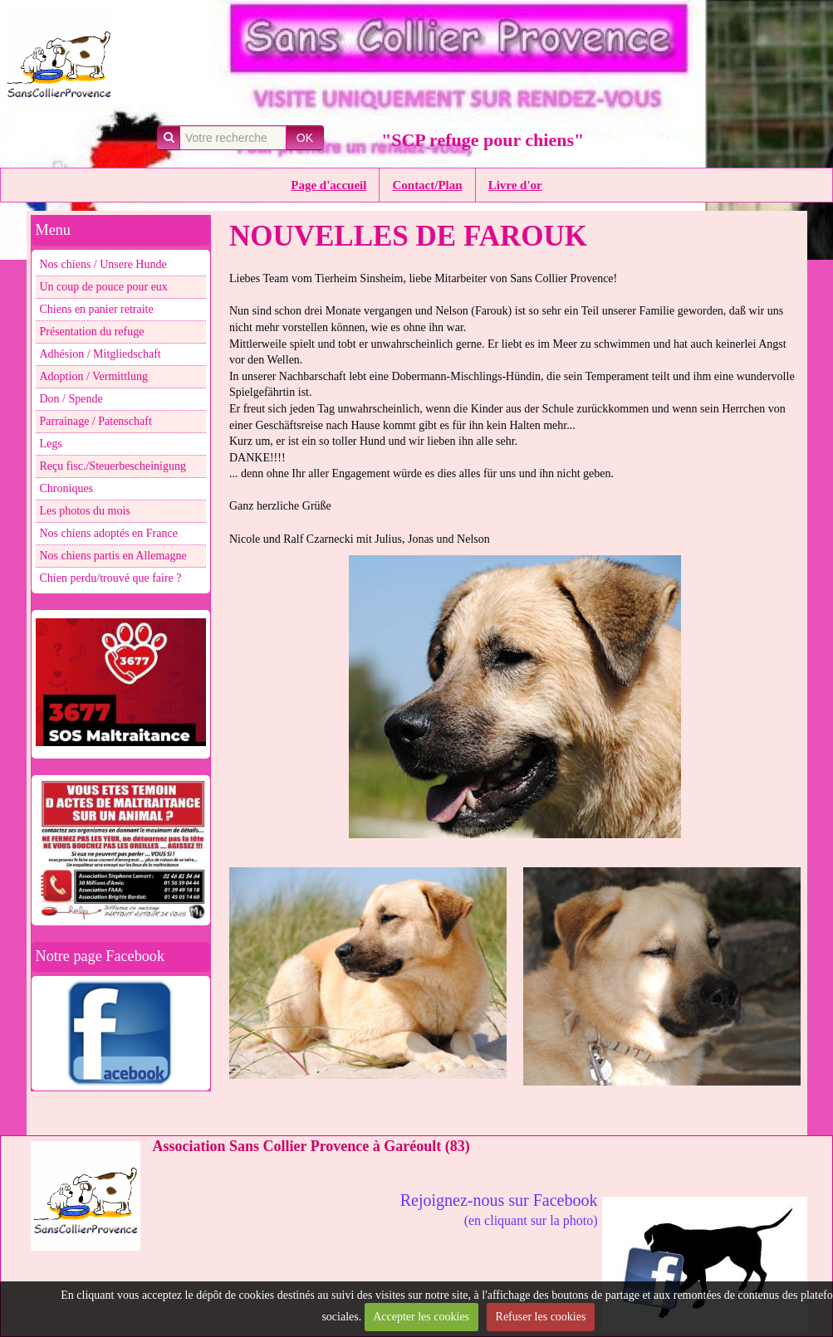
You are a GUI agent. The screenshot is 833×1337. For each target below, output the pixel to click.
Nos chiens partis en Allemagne (113, 555)
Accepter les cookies (421, 1316)
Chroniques (67, 488)
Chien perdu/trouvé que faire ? (111, 578)
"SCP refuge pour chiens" (482, 139)
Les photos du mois (85, 511)
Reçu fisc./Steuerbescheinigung (113, 466)
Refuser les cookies (541, 1316)
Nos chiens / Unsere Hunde (103, 264)
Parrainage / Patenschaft (96, 421)
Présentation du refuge (92, 331)
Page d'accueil (328, 185)
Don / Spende (71, 399)
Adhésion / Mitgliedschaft (100, 354)
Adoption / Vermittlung (94, 376)
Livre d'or (515, 185)
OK (304, 137)
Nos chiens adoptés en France (109, 533)
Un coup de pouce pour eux (104, 287)
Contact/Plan (427, 185)
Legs (51, 443)
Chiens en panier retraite (97, 309)
